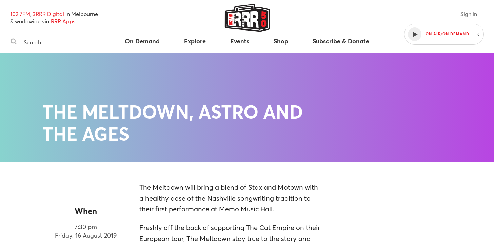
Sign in (468, 13)
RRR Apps (63, 21)
